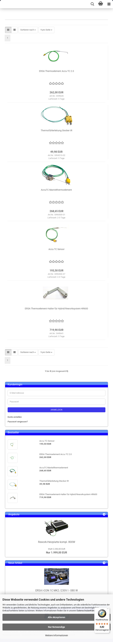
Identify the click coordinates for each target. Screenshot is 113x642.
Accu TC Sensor (56, 249)
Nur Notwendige (56, 627)
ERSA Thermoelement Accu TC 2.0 (56, 71)
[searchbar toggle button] (92, 4)
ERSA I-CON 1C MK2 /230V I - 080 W (56, 590)
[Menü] (108, 609)
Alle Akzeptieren (56, 617)
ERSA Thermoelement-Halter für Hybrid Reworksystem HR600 (56, 308)
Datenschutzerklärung (87, 610)
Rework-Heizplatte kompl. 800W (56, 542)
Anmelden (57, 410)
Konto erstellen (15, 417)
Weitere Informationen (56, 635)
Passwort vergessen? (18, 421)
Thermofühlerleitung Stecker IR (56, 130)
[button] (8, 30)
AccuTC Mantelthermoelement (56, 189)
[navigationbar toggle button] (109, 4)
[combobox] (28, 30)
